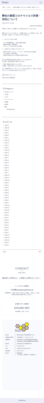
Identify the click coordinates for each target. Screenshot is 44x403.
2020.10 (7, 180)
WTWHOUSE (11, 109)
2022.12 (7, 140)
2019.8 (7, 215)
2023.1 (7, 137)
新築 (6, 107)
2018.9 (7, 242)
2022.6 (7, 142)
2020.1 (7, 202)
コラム (6, 97)
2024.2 (7, 130)
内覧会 (6, 104)
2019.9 (7, 212)
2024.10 (7, 127)
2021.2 (7, 170)
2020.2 (7, 200)
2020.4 (7, 195)
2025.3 (7, 125)
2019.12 (7, 205)
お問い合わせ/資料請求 (8, 77)
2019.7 (7, 217)
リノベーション (9, 99)
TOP (3, 7)
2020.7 (7, 187)
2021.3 (7, 167)
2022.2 (7, 145)
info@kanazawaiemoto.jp (24, 348)
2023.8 (7, 135)
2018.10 (7, 240)
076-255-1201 (20, 346)
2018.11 (7, 237)
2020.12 (7, 175)
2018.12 (7, 235)
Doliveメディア (9, 92)
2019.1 (7, 232)
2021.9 (7, 152)
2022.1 (7, 147)
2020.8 (7, 185)
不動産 (6, 102)
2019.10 (7, 210)
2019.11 (7, 207)
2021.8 (7, 155)
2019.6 (7, 220)
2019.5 (7, 222)
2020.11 (7, 177)
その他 (6, 94)
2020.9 (7, 182)
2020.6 (7, 190)
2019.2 (7, 230)
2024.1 (7, 132)
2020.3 (7, 197)
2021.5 (7, 162)
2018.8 (7, 245)
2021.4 (7, 165)
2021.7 (7, 157)
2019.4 (7, 225)
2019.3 (7, 227)
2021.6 (7, 160)
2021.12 (7, 150)
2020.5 (7, 192)
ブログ (9, 7)
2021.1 (7, 172)
